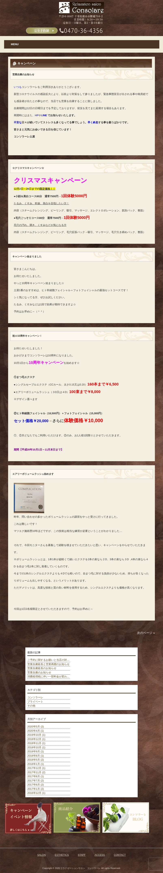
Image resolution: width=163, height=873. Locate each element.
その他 (31, 705)
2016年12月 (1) (36, 792)
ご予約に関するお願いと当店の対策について (53, 659)
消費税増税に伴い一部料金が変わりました (52, 676)
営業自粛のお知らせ (39, 672)
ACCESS (99, 855)
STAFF (82, 855)
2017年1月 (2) (35, 788)
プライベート (35, 701)
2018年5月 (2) (35, 759)
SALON (41, 855)
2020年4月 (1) (35, 730)
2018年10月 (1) (36, 747)
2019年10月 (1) (36, 734)
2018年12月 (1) (36, 739)
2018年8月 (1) (35, 755)
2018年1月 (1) (35, 763)
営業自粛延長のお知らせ (41, 668)
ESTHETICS (62, 855)
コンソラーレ (35, 697)
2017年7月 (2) (35, 780)
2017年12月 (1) (36, 768)
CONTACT (120, 855)
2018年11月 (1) (36, 743)
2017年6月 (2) (35, 784)
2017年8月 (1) (35, 776)
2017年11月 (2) (36, 772)
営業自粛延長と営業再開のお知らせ (48, 664)
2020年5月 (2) (35, 726)
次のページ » (146, 633)
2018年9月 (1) (35, 751)
